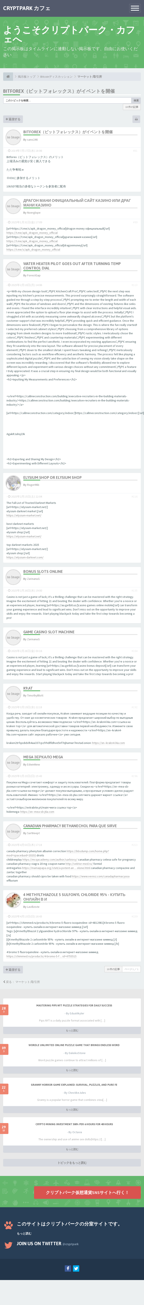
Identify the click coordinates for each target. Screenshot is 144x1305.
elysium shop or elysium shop (52, 477)
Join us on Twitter (48, 1243)
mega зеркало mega (43, 757)
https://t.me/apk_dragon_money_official (32, 233)
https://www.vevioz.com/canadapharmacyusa (100, 876)
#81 (135, 151)
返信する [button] (13, 119)
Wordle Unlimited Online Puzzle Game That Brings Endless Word (74, 1045)
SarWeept (33, 833)
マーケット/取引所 (89, 76)
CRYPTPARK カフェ (27, 8)
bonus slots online (43, 571)
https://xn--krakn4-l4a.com (108, 743)
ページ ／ (131, 969)
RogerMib (33, 485)
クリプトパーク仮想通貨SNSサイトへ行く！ (87, 1192)
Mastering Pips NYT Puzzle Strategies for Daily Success (74, 1005)
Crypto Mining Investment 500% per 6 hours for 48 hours (74, 1124)
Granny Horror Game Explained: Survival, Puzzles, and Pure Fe (74, 1084)
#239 (134, 916)
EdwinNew (33, 764)
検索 (136, 100)
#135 (134, 590)
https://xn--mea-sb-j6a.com (37, 812)
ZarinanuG (33, 579)
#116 (134, 496)
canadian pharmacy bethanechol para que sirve (70, 826)
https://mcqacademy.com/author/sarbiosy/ (49, 859)
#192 (134, 707)
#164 (134, 651)
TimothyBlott (35, 695)
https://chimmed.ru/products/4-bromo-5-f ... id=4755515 (42, 956)
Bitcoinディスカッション (56, 76)
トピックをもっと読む (72, 1163)
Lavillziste (33, 907)
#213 (134, 845)
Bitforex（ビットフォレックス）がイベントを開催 (59, 91)
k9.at (28, 688)
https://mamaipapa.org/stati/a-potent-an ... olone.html (56, 868)
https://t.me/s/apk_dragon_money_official (33, 249)
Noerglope (34, 212)
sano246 (32, 139)
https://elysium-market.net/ (24, 515)
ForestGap (34, 275)
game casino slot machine (49, 632)
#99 (135, 222)
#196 (134, 776)
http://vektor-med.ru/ (79, 864)
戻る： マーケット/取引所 (21, 982)
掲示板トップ (27, 76)
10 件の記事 (131, 106)
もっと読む (72, 1030)
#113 (134, 285)
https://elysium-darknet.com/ (25, 557)
